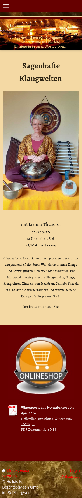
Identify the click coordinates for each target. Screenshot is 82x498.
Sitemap (9, 476)
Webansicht (70, 476)
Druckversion (16, 470)
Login (75, 470)
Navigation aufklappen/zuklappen (41, 6)
